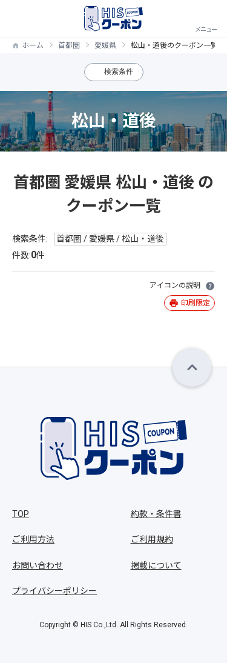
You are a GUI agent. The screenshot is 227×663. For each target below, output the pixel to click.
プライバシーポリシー (54, 591)
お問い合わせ (37, 565)
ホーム (33, 45)
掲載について (156, 565)
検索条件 (118, 71)
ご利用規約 (152, 539)
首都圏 (69, 45)
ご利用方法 (33, 539)
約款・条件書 (156, 514)
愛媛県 (105, 45)
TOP (20, 514)
